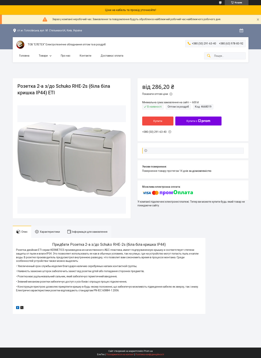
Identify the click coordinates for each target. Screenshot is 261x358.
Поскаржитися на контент (120, 354)
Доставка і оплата (112, 55)
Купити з (198, 121)
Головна (24, 55)
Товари (43, 55)
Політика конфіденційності (149, 354)
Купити (157, 121)
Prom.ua (148, 351)
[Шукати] (208, 56)
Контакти (85, 55)
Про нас (65, 55)
